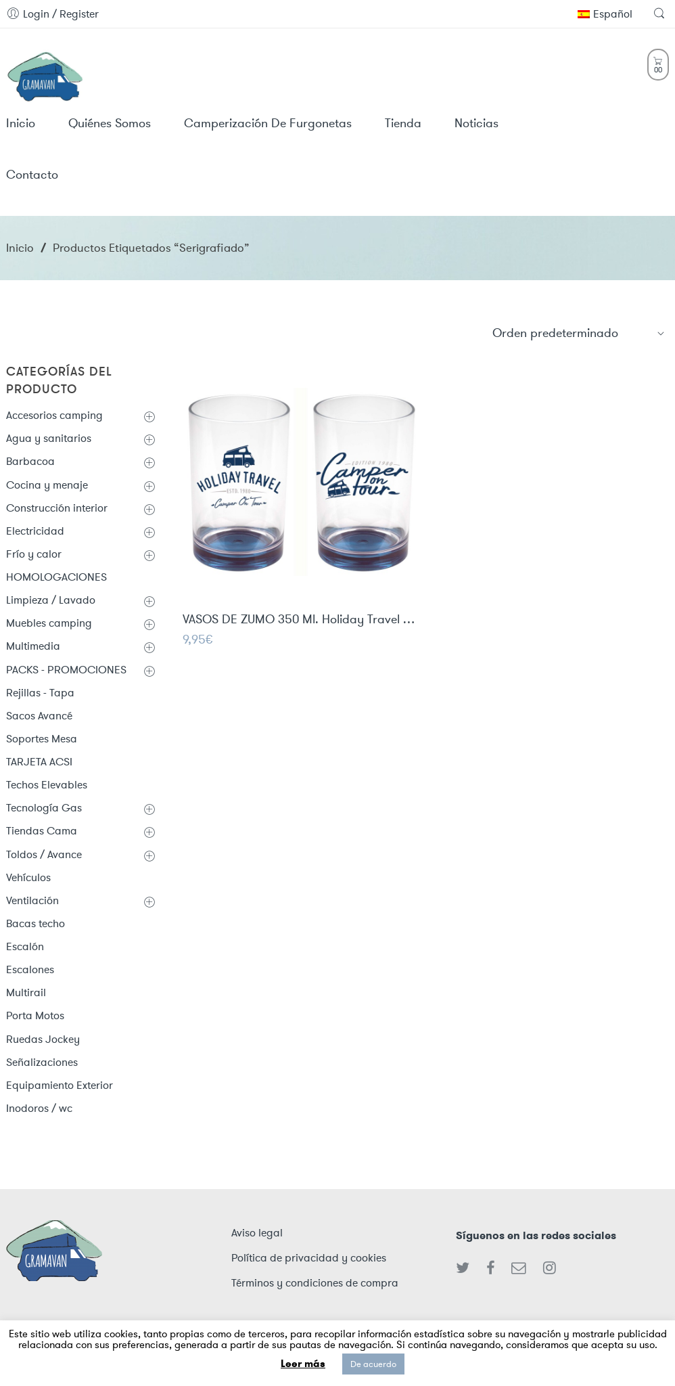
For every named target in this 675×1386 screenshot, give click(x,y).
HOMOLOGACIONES (56, 577)
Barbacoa (30, 461)
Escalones (30, 969)
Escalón (25, 946)
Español (605, 14)
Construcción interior (57, 507)
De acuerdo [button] (373, 1364)
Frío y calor (34, 553)
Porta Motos (35, 1015)
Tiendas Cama (41, 830)
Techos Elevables (46, 784)
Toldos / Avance (44, 854)
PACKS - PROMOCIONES (66, 669)
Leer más (303, 1363)
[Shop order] (579, 333)
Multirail (26, 992)
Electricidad (35, 530)
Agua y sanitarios (48, 438)
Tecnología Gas (44, 807)
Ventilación (32, 900)
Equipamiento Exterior (59, 1085)
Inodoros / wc (39, 1108)
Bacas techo (35, 923)
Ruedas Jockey (43, 1039)
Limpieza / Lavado (50, 600)
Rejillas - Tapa (40, 692)
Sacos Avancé (39, 715)
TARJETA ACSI (39, 761)
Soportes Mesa (41, 738)
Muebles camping (49, 623)
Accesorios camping (54, 415)
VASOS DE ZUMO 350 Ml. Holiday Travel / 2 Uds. (301, 620)
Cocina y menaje (47, 484)
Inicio (20, 248)
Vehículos (28, 877)
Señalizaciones (42, 1062)
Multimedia (33, 646)
